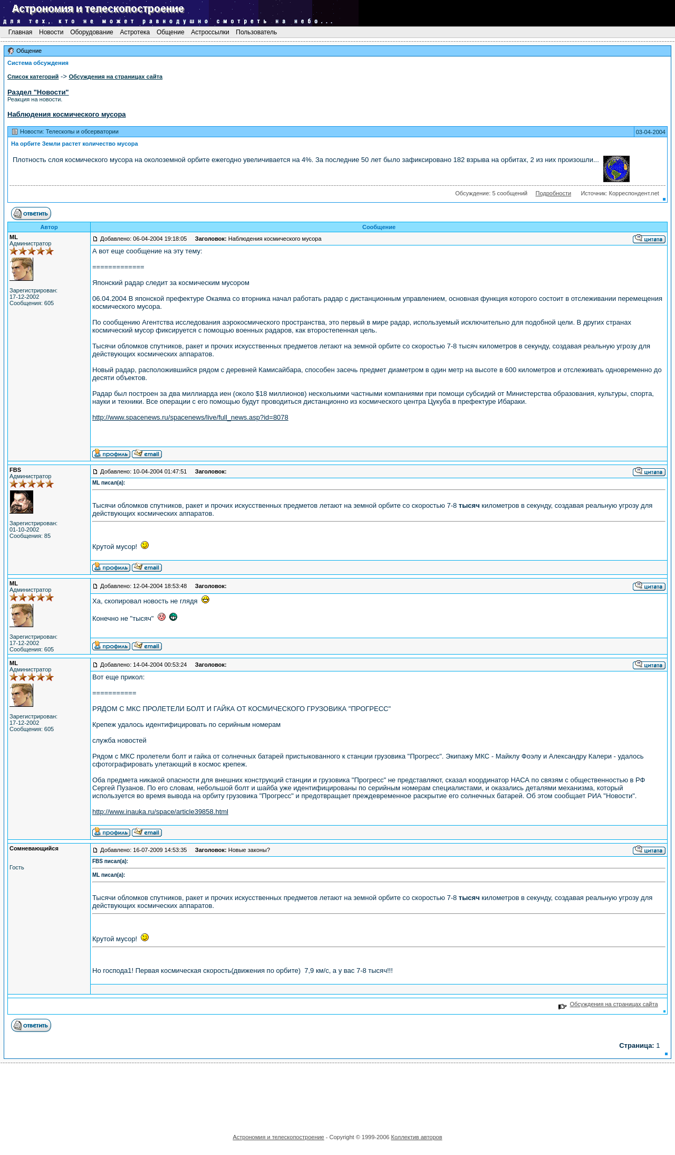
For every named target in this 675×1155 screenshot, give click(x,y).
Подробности (553, 193)
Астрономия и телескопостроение (278, 1137)
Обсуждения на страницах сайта (608, 1004)
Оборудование (92, 32)
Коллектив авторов (416, 1137)
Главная (20, 32)
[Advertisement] (337, 1095)
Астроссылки (210, 32)
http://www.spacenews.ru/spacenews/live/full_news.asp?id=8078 (190, 417)
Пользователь (256, 32)
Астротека (134, 32)
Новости (51, 32)
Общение (170, 32)
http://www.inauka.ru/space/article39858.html (160, 812)
